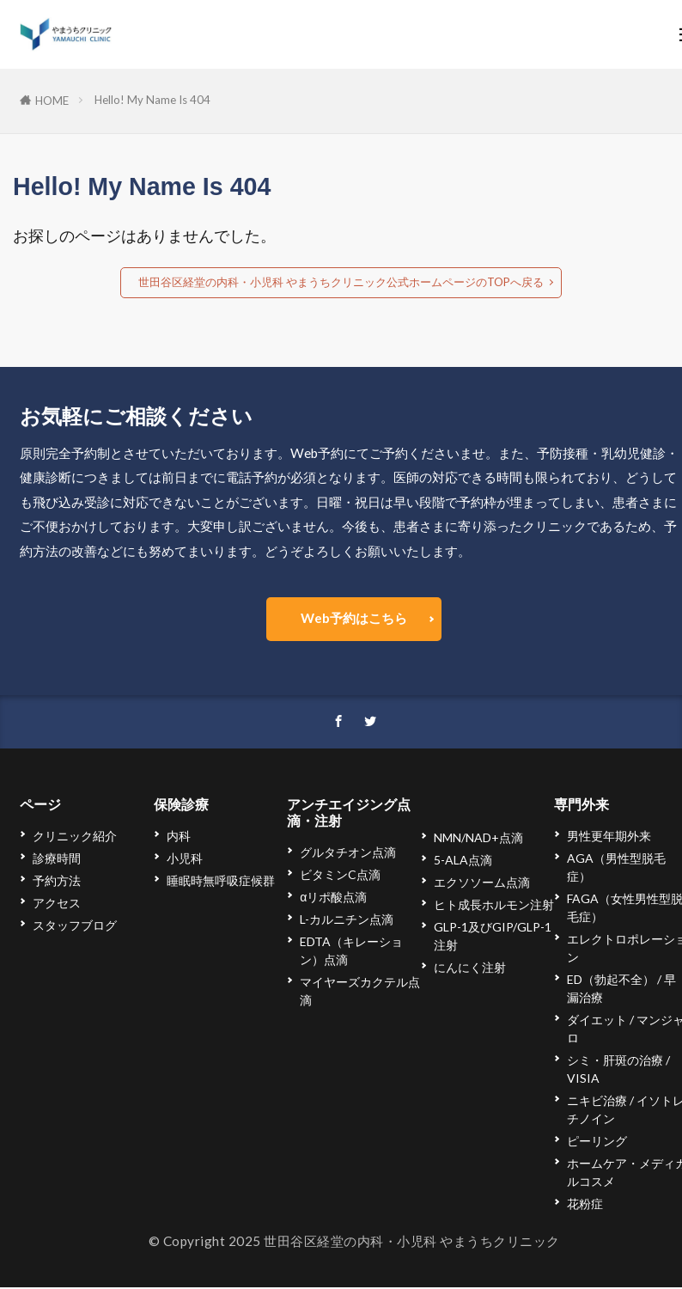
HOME (52, 100)
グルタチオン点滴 (348, 853)
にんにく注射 (470, 969)
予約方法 (57, 882)
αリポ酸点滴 (333, 898)
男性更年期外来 (609, 837)
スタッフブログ (75, 926)
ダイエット (597, 1021)
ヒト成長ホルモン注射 (494, 906)
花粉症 (585, 1205)
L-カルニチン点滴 (346, 920)
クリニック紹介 (75, 837)
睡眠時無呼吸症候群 (221, 882)
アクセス (57, 904)
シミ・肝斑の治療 (615, 1061)
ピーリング (597, 1142)
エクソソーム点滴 (482, 884)
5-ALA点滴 (463, 861)
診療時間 (57, 859)
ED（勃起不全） (611, 981)
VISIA (583, 1079)
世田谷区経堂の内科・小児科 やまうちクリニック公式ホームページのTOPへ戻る (341, 282)
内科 (179, 837)
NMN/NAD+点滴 (478, 839)
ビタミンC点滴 (340, 876)
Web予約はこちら (354, 618)
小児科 (185, 859)
